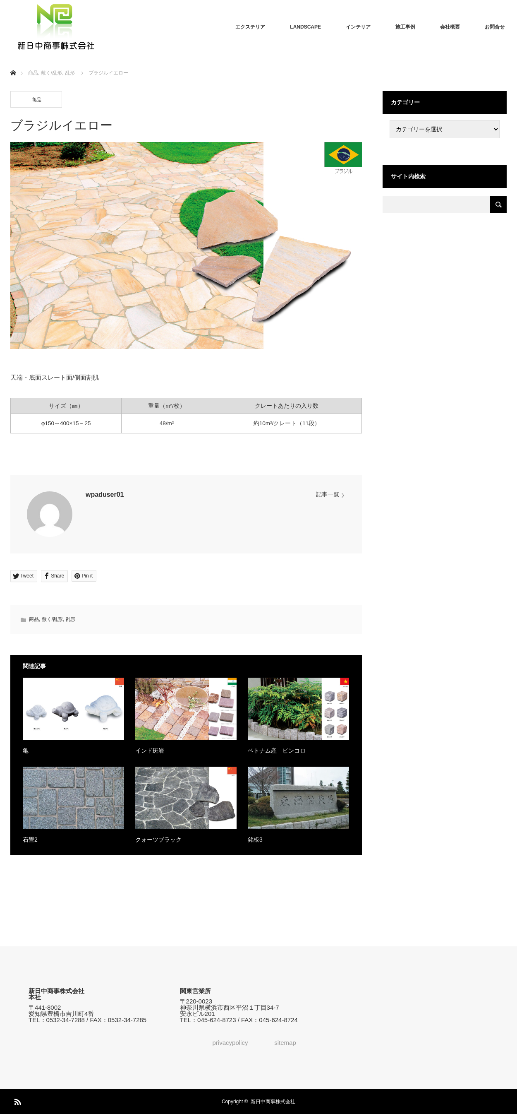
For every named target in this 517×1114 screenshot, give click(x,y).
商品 (36, 100)
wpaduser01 (105, 494)
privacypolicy (230, 1042)
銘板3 (255, 839)
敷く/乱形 (52, 619)
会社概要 (450, 27)
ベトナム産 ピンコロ (277, 750)
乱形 (71, 619)
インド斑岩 (149, 750)
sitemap (285, 1042)
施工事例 (405, 27)
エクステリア (250, 27)
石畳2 (30, 839)
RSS (16, 1100)
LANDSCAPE (305, 27)
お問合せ (495, 27)
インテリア (358, 27)
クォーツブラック (158, 839)
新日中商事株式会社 (273, 1101)
